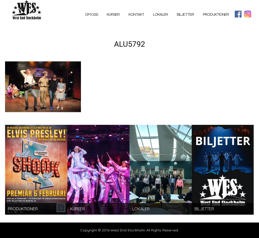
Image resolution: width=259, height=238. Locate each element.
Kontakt (136, 14)
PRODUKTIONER (216, 14)
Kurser (113, 14)
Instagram (247, 14)
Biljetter (185, 14)
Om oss (91, 14)
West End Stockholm (28, 10)
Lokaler (160, 14)
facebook (238, 14)
